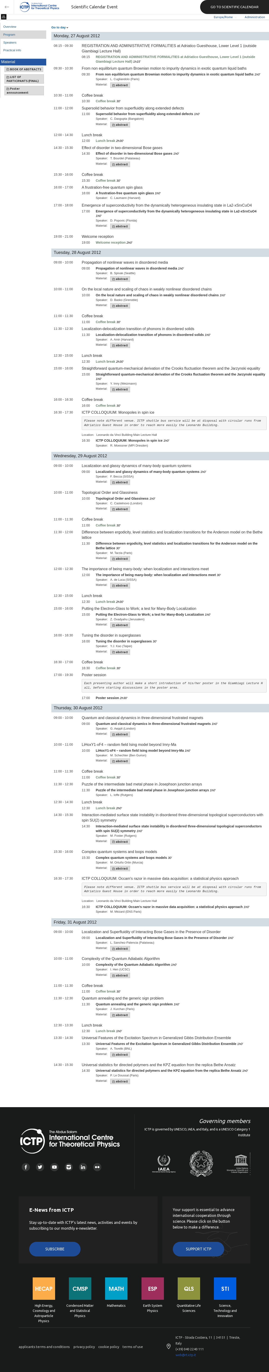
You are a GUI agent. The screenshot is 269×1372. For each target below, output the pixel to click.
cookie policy (108, 1347)
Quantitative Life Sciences (189, 1308)
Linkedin (83, 1167)
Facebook (26, 1167)
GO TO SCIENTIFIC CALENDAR (234, 7)
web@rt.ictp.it (186, 1355)
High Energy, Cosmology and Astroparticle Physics (44, 1310)
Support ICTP (198, 1249)
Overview (9, 26)
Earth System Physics (152, 1308)
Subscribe (54, 1249)
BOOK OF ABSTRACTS (24, 69)
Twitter (40, 1167)
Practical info (12, 50)
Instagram (69, 1167)
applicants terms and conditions (44, 1347)
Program (9, 34)
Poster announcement (17, 90)
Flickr (97, 1167)
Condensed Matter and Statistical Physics (80, 1310)
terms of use (133, 1347)
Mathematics (116, 1305)
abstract (120, 85)
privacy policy (84, 1347)
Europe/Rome (223, 17)
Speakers (9, 42)
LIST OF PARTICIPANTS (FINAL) (23, 78)
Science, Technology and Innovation (225, 1310)
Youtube (54, 1167)
